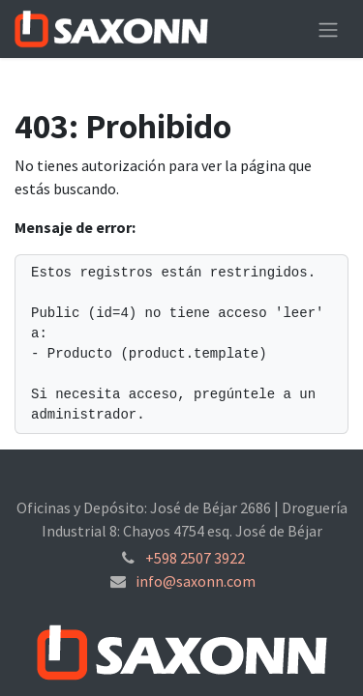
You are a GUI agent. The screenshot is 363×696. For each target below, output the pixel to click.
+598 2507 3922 (195, 557)
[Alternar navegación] (328, 29)
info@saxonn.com (196, 581)
